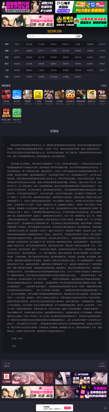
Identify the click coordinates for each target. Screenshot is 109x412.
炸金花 (78, 44)
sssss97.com (54, 31)
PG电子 (17, 44)
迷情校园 (66, 70)
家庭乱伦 (29, 70)
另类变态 (102, 57)
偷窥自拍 (17, 64)
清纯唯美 (78, 64)
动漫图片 (54, 64)
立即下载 (67, 408)
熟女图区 (90, 64)
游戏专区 (54, 44)
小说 (7, 70)
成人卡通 (41, 57)
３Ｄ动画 (54, 51)
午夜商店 (29, 77)
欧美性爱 (54, 57)
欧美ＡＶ (41, 51)
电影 (7, 57)
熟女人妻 (66, 51)
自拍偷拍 (29, 51)
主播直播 (90, 51)
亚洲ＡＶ (17, 51)
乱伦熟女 (90, 57)
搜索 (78, 36)
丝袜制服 (78, 51)
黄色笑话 (90, 70)
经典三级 (78, 57)
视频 (7, 50)
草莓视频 (41, 77)
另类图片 (102, 64)
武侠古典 (54, 70)
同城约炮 (17, 77)
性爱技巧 (102, 70)
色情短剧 (78, 77)
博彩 (7, 44)
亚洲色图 (29, 64)
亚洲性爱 (17, 57)
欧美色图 (41, 64)
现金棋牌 (90, 44)
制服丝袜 (66, 57)
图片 (7, 63)
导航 (7, 76)
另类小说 (78, 70)
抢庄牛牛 (102, 44)
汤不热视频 (53, 77)
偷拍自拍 (29, 57)
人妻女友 (41, 70)
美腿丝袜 (66, 64)
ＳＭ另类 (102, 51)
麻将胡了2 (65, 44)
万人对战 (41, 44)
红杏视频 (66, 77)
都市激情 (17, 70)
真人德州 (29, 44)
